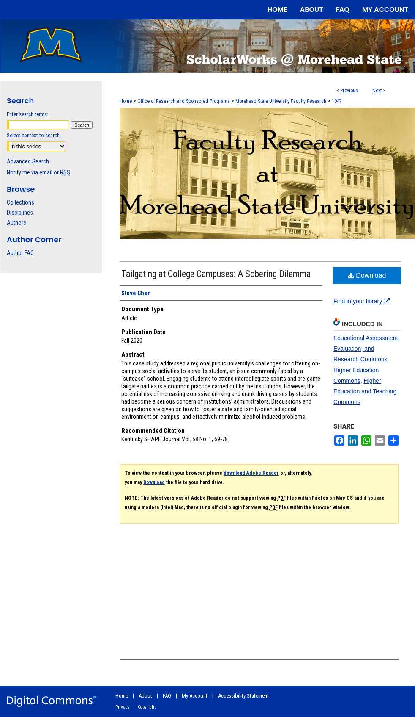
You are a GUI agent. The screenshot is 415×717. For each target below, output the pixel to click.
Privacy (122, 707)
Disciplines (20, 212)
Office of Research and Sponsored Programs (183, 101)
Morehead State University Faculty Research (280, 101)
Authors (16, 222)
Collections (20, 202)
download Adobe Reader (251, 473)
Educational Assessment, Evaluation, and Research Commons (366, 349)
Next (377, 91)
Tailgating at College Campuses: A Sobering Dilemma (216, 274)
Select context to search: (34, 135)
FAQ (167, 695)
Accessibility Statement (243, 695)
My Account (195, 695)
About (145, 695)
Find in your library (361, 301)
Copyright (147, 707)
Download (367, 275)
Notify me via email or (38, 172)
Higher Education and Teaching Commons (364, 391)
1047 (337, 101)
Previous (349, 91)
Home (126, 101)
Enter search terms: (27, 114)
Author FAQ (20, 252)
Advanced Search (28, 161)
